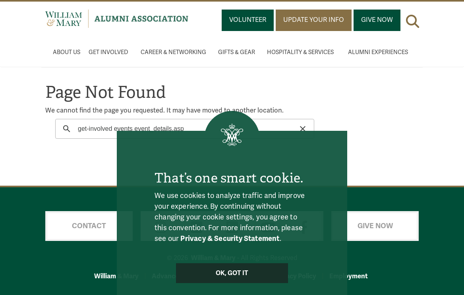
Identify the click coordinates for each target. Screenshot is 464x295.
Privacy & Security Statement (229, 238)
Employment (348, 276)
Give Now (377, 20)
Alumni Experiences (378, 52)
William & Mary (116, 276)
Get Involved (108, 52)
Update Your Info (313, 20)
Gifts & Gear (236, 52)
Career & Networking (173, 52)
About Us (66, 52)
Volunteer (247, 20)
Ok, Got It (232, 273)
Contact (89, 225)
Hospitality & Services (300, 52)
